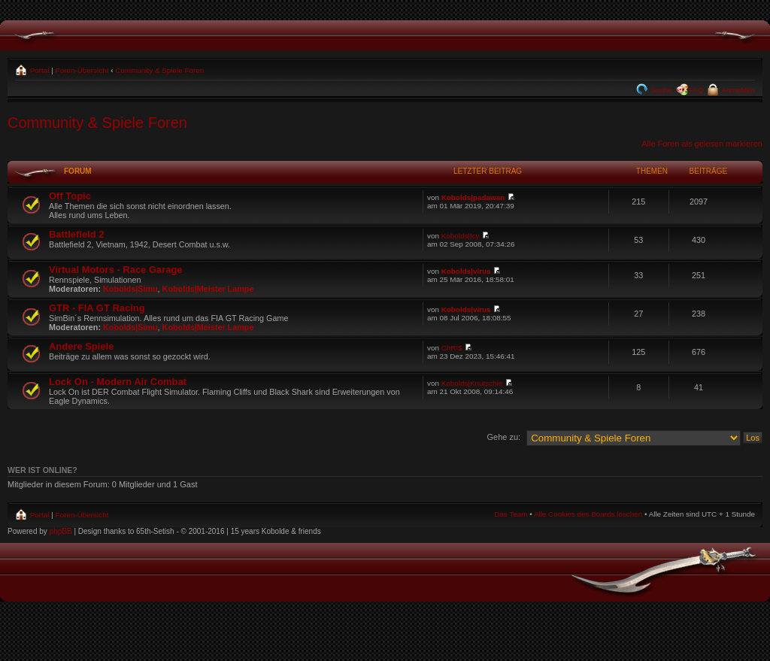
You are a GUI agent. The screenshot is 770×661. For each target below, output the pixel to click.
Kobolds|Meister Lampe (208, 288)
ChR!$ (451, 348)
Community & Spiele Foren (159, 70)
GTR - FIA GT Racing (97, 308)
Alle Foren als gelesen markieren (701, 143)
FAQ (696, 90)
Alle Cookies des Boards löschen (588, 514)
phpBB (61, 531)
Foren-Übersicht (82, 70)
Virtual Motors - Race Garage (116, 269)
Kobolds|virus (466, 271)
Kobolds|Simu (130, 288)
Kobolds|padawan (473, 197)
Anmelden (737, 90)
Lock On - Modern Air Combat (117, 381)
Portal (39, 70)
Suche (660, 90)
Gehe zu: (503, 436)
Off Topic (70, 196)
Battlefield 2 (76, 234)
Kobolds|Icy (460, 236)
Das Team (510, 514)
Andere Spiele (81, 346)
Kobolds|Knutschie (472, 383)
